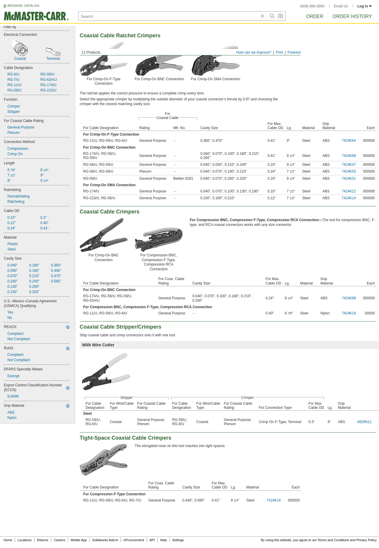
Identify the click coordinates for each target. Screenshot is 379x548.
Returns (43, 540)
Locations (25, 540)
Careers (59, 540)
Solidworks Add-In (105, 540)
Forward (294, 52)
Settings (178, 540)
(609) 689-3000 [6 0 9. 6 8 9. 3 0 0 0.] (312, 6)
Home (8, 540)
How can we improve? (253, 52)
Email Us (341, 6)
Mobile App (79, 540)
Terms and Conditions (333, 540)
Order (314, 16)
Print (279, 52)
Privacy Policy (366, 540)
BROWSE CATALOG (23, 5)
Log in (364, 6)
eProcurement (134, 540)
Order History (352, 16)
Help (163, 540)
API (152, 540)
